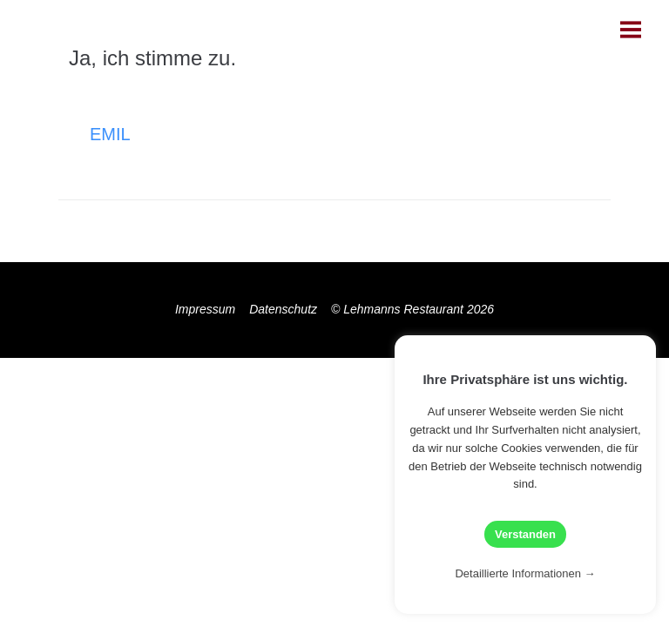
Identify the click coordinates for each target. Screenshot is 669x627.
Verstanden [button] (525, 534)
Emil (110, 134)
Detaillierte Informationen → (525, 573)
